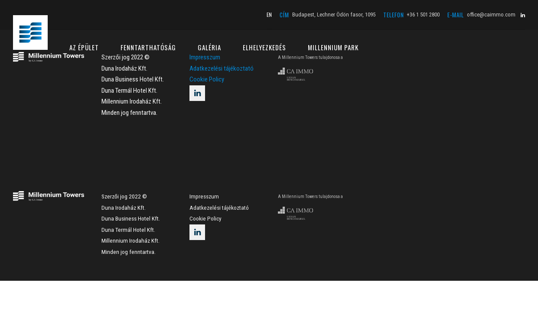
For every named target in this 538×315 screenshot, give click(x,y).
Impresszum (204, 196)
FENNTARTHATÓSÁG (148, 47)
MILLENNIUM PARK (333, 47)
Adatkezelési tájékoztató (221, 68)
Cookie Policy (206, 79)
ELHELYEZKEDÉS (264, 47)
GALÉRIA (209, 47)
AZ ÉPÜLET (84, 47)
